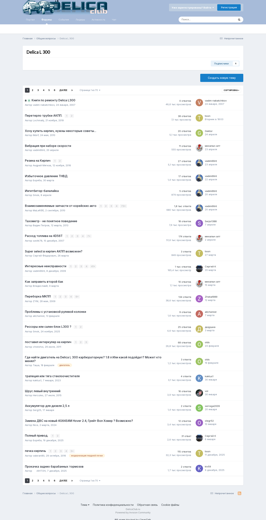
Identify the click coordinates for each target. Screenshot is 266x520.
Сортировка (231, 90)
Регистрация (229, 7)
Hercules (38, 393)
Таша (36, 364)
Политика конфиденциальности (113, 503)
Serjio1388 (211, 220)
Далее (63, 90)
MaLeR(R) (38, 210)
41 (93, 265)
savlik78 (37, 240)
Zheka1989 (211, 296)
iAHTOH (41, 469)
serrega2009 (212, 404)
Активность (98, 19)
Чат (114, 19)
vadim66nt (39, 149)
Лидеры (80, 19)
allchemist (39, 315)
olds (207, 341)
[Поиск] (197, 20)
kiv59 (208, 465)
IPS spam (120, 518)
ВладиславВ (40, 284)
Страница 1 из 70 (90, 90)
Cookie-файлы (170, 503)
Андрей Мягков (42, 164)
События (64, 19)
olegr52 (209, 419)
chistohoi (38, 345)
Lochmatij (38, 120)
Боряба (37, 179)
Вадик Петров (41, 224)
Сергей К (210, 265)
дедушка (210, 326)
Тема (85, 503)
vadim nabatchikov (43, 104)
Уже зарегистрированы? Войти (193, 7)
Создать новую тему (222, 77)
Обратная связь (147, 503)
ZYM (35, 300)
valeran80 (39, 454)
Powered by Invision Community (133, 511)
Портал (30, 19)
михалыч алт (212, 145)
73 (123, 205)
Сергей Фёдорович (44, 254)
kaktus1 (37, 379)
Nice (35, 423)
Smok (36, 194)
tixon (207, 115)
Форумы (46, 21)
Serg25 (37, 408)
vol (206, 389)
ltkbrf (36, 134)
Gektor (209, 130)
